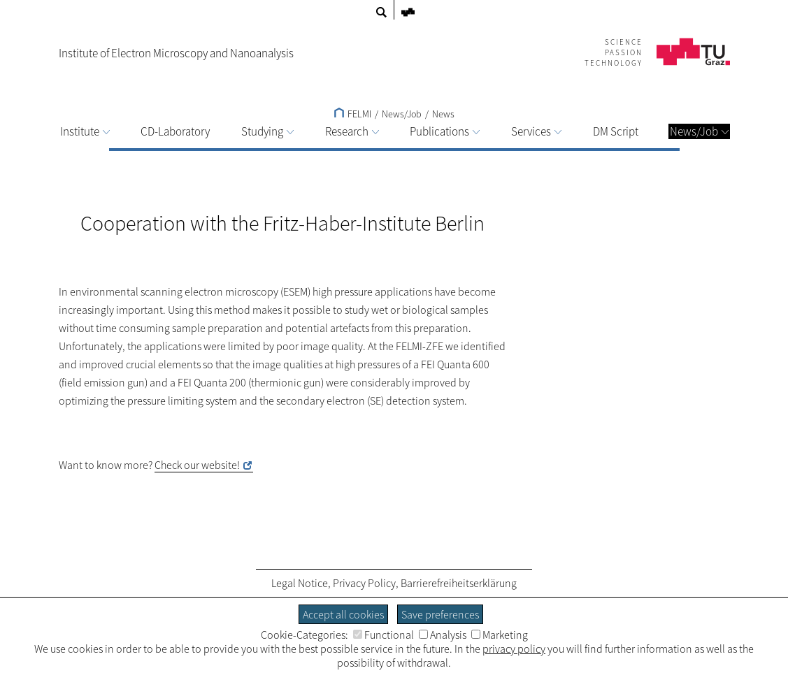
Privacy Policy (364, 583)
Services (536, 131)
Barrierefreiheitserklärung (459, 583)
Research (352, 131)
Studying (267, 131)
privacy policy (513, 649)
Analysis (442, 635)
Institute (85, 131)
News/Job (699, 131)
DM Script (615, 131)
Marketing (499, 635)
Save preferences (440, 614)
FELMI (352, 114)
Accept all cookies (343, 614)
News (443, 114)
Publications (445, 131)
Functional (383, 635)
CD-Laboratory (175, 131)
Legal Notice (299, 583)
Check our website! (197, 465)
